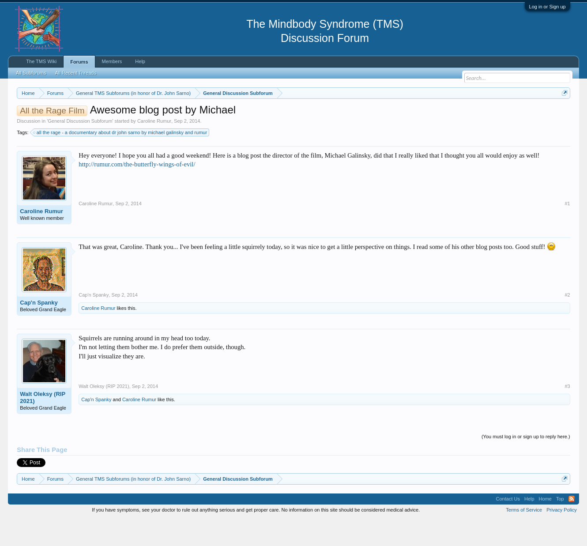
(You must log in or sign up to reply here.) (526, 463)
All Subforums (31, 72)
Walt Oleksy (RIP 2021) (42, 424)
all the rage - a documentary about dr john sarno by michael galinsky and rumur (120, 159)
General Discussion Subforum (80, 147)
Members (112, 61)
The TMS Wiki (41, 61)
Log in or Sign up (547, 6)
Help (140, 61)
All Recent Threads (75, 72)
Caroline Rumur (154, 147)
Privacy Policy (561, 536)
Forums (79, 61)
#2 (567, 321)
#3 (567, 412)
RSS (571, 526)
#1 (567, 230)
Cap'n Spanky (38, 329)
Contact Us (508, 525)
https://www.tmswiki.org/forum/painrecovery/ (421, 114)
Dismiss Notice (563, 113)
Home (545, 525)
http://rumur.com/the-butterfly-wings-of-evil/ (137, 191)
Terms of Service (524, 536)
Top (560, 525)
